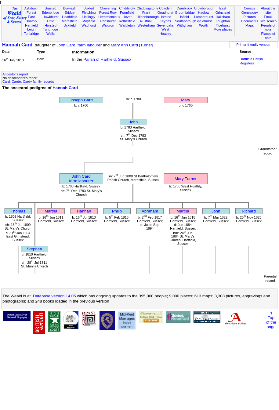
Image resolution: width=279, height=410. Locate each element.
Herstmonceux (109, 17)
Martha (51, 211)
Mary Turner (186, 178)
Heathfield (69, 17)
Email (268, 17)
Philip (117, 211)
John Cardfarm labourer (81, 178)
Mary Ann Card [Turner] (132, 45)
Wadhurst (89, 25)
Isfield (184, 17)
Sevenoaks (165, 25)
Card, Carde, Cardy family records (28, 81)
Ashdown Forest (31, 10)
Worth (203, 25)
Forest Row (108, 12)
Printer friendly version (253, 44)
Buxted (88, 8)
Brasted (50, 8)
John (133, 122)
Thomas (18, 211)
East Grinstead (223, 10)
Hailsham (223, 17)
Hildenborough (148, 17)
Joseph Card (81, 100)
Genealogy (249, 12)
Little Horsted (50, 23)
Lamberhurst (203, 17)
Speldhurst (203, 21)
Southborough (185, 21)
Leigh (31, 29)
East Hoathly (31, 19)
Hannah (84, 211)
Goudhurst (165, 12)
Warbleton (127, 25)
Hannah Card (17, 44)
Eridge (69, 12)
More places (222, 29)
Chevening (108, 8)
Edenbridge (50, 12)
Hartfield (31, 25)
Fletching (89, 12)
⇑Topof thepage (271, 320)
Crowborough (204, 8)
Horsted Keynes (165, 19)
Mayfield (88, 21)
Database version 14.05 (54, 296)
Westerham (146, 25)
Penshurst (107, 21)
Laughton (223, 21)
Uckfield (69, 25)
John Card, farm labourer (79, 45)
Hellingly (88, 17)
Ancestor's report (15, 74)
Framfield (127, 12)
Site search (268, 21)
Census (249, 8)
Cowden (165, 8)
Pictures (250, 17)
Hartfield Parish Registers (251, 61)
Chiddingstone (147, 8)
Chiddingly (127, 8)
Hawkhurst (50, 17)
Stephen (34, 249)
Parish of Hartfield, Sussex (107, 59)
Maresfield (69, 21)
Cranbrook (184, 8)
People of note (268, 27)
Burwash (69, 8)
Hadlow (203, 12)
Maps (249, 25)
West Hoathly (165, 31)
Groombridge (185, 12)
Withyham (184, 25)
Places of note (268, 36)
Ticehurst (223, 25)
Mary (185, 100)
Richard (249, 211)
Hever (127, 17)
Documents (249, 21)
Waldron (108, 25)
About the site (268, 10)
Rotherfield (127, 21)
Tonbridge (31, 33)
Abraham (150, 211)
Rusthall (146, 21)
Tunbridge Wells (50, 31)
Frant (146, 12)
